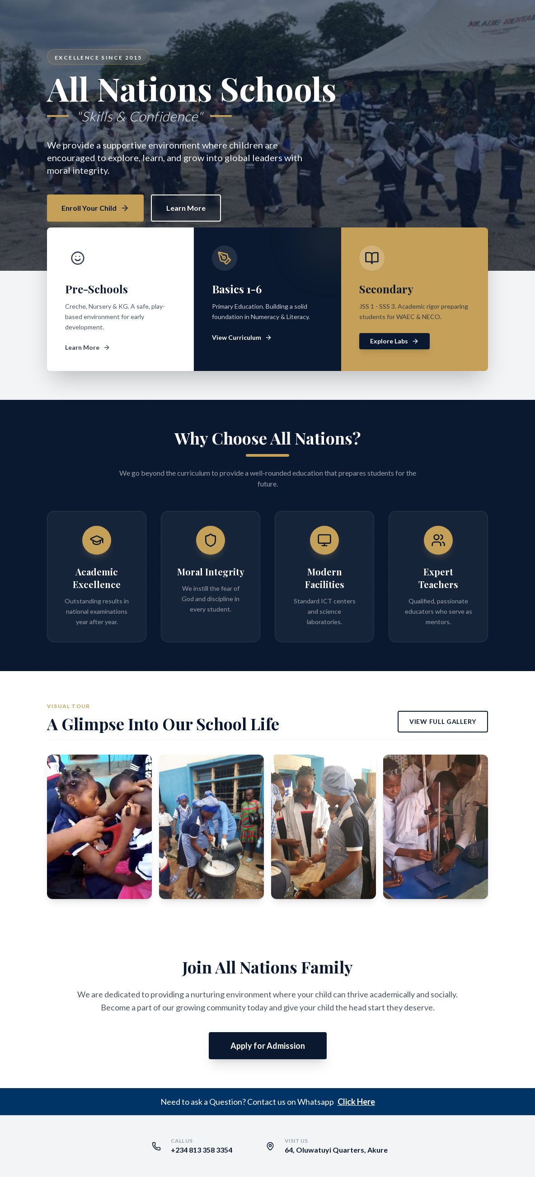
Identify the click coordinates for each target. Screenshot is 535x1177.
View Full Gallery (442, 721)
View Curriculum (242, 337)
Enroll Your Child (95, 208)
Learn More (186, 208)
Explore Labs (394, 341)
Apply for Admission (267, 1046)
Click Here (356, 1102)
